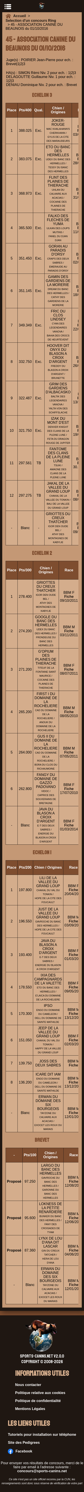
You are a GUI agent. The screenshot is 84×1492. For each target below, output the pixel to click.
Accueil (20, 16)
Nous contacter (28, 1385)
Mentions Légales (30, 1409)
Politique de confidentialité (38, 1401)
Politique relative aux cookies (40, 1393)
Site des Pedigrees (24, 1442)
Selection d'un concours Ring (31, 20)
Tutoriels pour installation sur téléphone (42, 1434)
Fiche (69, 596)
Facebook (20, 1451)
